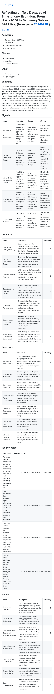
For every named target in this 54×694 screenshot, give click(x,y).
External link (6, 30)
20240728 (41, 24)
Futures (7, 5)
